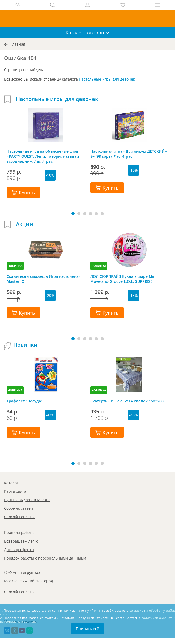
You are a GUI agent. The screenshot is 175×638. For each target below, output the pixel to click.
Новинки (25, 345)
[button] (73, 213)
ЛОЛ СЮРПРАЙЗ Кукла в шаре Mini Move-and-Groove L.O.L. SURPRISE (123, 279)
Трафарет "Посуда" (24, 400)
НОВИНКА (15, 266)
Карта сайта (15, 491)
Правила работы (19, 532)
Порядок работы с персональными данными (45, 558)
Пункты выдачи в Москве (27, 499)
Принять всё (87, 628)
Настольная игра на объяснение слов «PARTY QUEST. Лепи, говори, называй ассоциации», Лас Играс (43, 156)
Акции (24, 224)
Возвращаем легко (21, 541)
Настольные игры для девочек (107, 79)
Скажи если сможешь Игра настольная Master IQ (44, 279)
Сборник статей (18, 508)
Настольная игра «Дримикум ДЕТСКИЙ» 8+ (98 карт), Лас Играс (128, 154)
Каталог (11, 482)
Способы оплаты (19, 516)
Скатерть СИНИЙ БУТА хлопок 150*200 (127, 400)
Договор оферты (19, 549)
